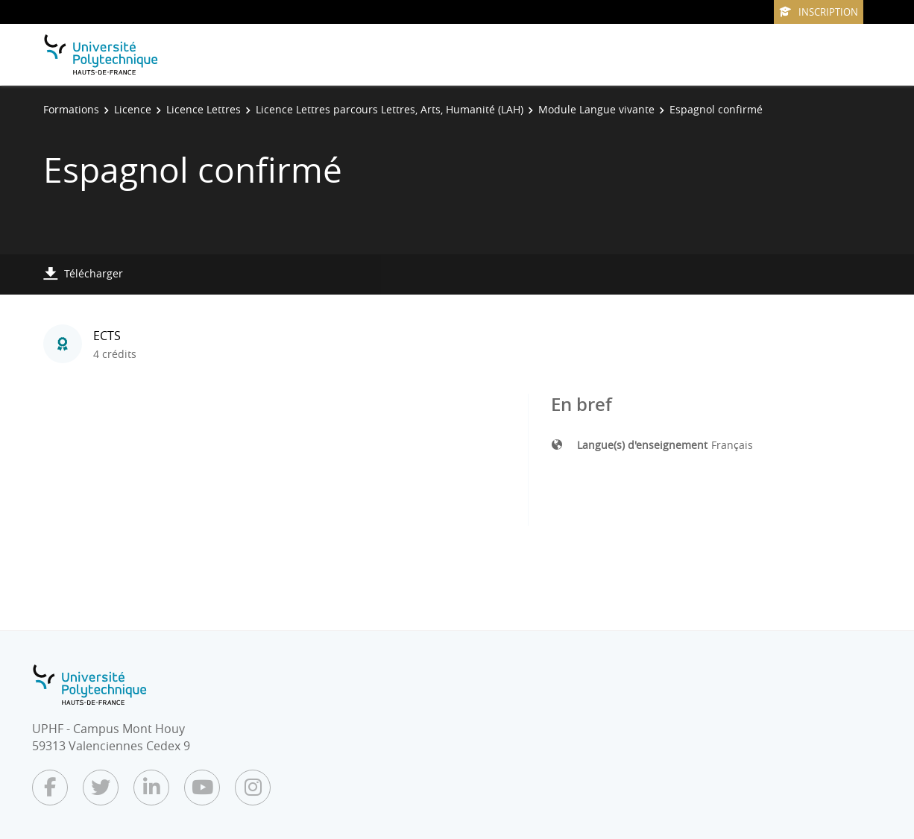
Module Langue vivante (596, 109)
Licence (132, 109)
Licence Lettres (203, 109)
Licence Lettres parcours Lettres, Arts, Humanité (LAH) (389, 109)
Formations (71, 109)
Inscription (818, 12)
